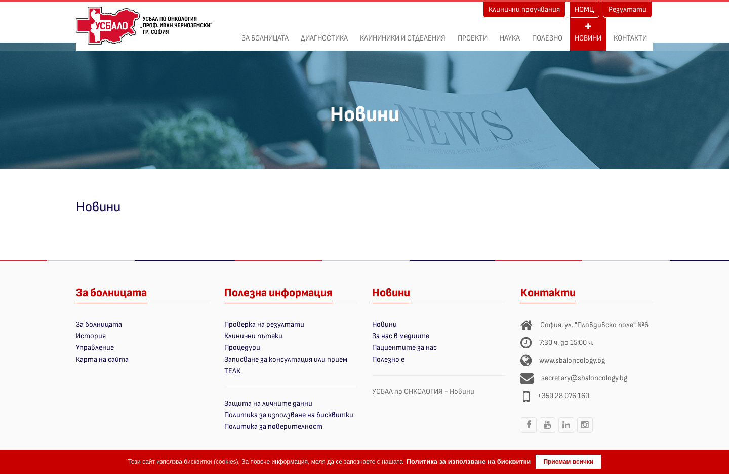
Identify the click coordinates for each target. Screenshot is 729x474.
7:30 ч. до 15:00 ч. (566, 342)
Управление (95, 347)
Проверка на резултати (264, 324)
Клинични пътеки (253, 336)
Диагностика (324, 33)
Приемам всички (568, 461)
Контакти (630, 33)
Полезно (547, 33)
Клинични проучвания (524, 9)
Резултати (627, 9)
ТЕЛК (232, 371)
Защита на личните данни (268, 403)
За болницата (265, 33)
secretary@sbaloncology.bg (584, 378)
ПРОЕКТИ (473, 33)
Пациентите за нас (404, 347)
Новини (588, 33)
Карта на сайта (102, 359)
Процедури (242, 347)
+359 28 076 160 (563, 396)
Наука (510, 33)
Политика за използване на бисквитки (288, 415)
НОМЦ (584, 9)
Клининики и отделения (403, 33)
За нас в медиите (400, 336)
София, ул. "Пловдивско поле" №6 (594, 325)
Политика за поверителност (273, 426)
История (91, 336)
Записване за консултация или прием (285, 359)
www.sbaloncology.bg (572, 360)
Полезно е (388, 359)
